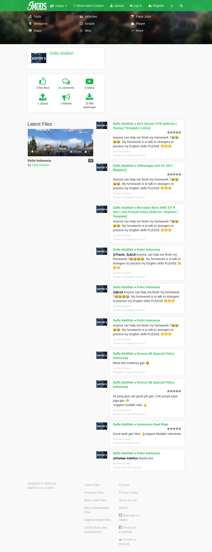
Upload (116, 5)
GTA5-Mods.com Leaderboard (95, 530)
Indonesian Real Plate (152, 424)
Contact (124, 485)
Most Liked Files (95, 500)
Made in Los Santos (41, 488)
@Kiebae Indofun (125, 458)
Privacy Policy (128, 492)
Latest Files (92, 485)
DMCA (123, 508)
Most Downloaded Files (96, 510)
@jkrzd (118, 292)
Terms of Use (128, 500)
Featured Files (94, 492)
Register (156, 5)
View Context (122, 151)
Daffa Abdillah (62, 53)
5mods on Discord (127, 542)
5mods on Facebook (127, 530)
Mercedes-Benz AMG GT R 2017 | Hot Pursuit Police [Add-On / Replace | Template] (145, 212)
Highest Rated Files (97, 520)
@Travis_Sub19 (124, 254)
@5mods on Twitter (129, 518)
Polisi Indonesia (148, 249)
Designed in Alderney (42, 483)
